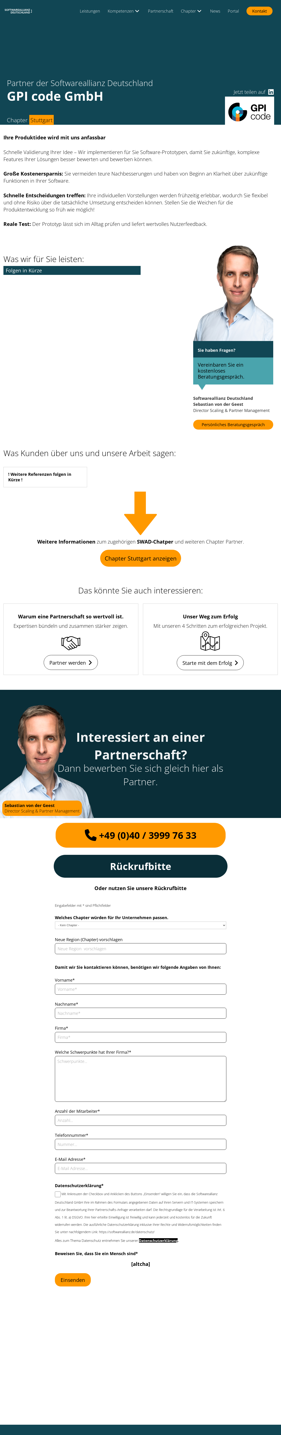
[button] (271, 92)
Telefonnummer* (71, 1135)
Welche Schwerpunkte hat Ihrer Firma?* (93, 1052)
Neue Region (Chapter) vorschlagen (89, 939)
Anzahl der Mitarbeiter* (77, 1111)
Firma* (61, 1028)
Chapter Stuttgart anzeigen (141, 558)
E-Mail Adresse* (70, 1159)
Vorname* (65, 980)
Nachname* (66, 1004)
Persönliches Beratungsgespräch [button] (233, 424)
